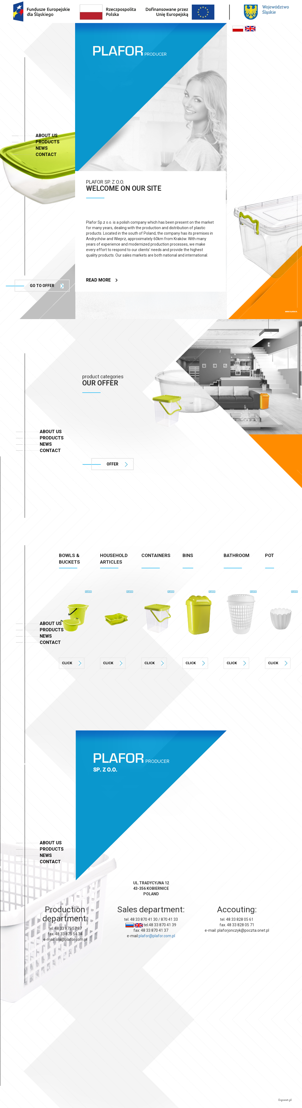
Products (47, 141)
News (42, 148)
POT (269, 555)
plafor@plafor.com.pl (157, 936)
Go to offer (47, 285)
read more (102, 280)
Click (71, 663)
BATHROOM (236, 555)
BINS (188, 555)
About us (47, 135)
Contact (46, 154)
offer (117, 464)
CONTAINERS (155, 555)
